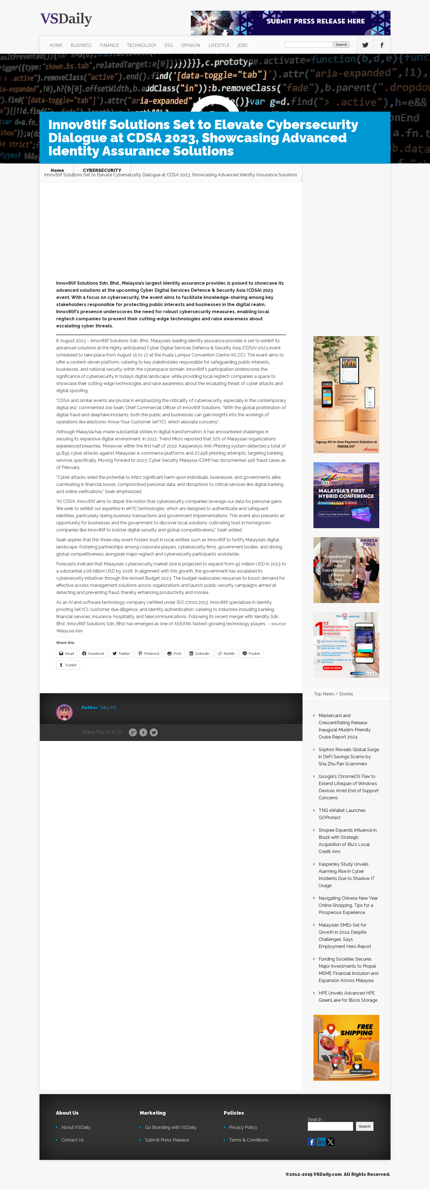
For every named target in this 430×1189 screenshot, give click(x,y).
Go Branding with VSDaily (171, 1127)
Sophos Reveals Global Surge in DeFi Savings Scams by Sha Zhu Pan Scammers (349, 756)
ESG (169, 45)
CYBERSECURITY (102, 170)
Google (133, 732)
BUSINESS (81, 45)
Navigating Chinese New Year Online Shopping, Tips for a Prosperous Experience (348, 905)
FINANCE (109, 45)
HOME (56, 45)
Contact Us (72, 1140)
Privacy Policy (243, 1127)
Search (315, 1119)
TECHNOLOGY (141, 45)
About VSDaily (75, 1127)
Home (57, 170)
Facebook (143, 732)
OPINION (190, 45)
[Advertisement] (171, 239)
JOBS (243, 45)
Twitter (153, 732)
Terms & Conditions (248, 1140)
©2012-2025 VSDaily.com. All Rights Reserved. (338, 1174)
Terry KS (108, 707)
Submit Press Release (167, 1140)
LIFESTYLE (219, 45)
